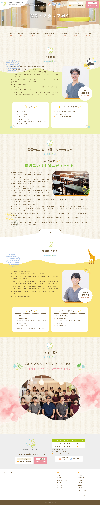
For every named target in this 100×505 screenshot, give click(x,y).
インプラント (81, 495)
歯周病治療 (80, 478)
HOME (59, 475)
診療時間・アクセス (63, 483)
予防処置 (80, 483)
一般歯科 (80, 475)
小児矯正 (80, 488)
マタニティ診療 (81, 490)
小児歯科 (80, 485)
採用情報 (59, 485)
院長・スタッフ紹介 (63, 480)
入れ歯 (79, 493)
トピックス (60, 488)
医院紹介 (59, 478)
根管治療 (80, 480)
